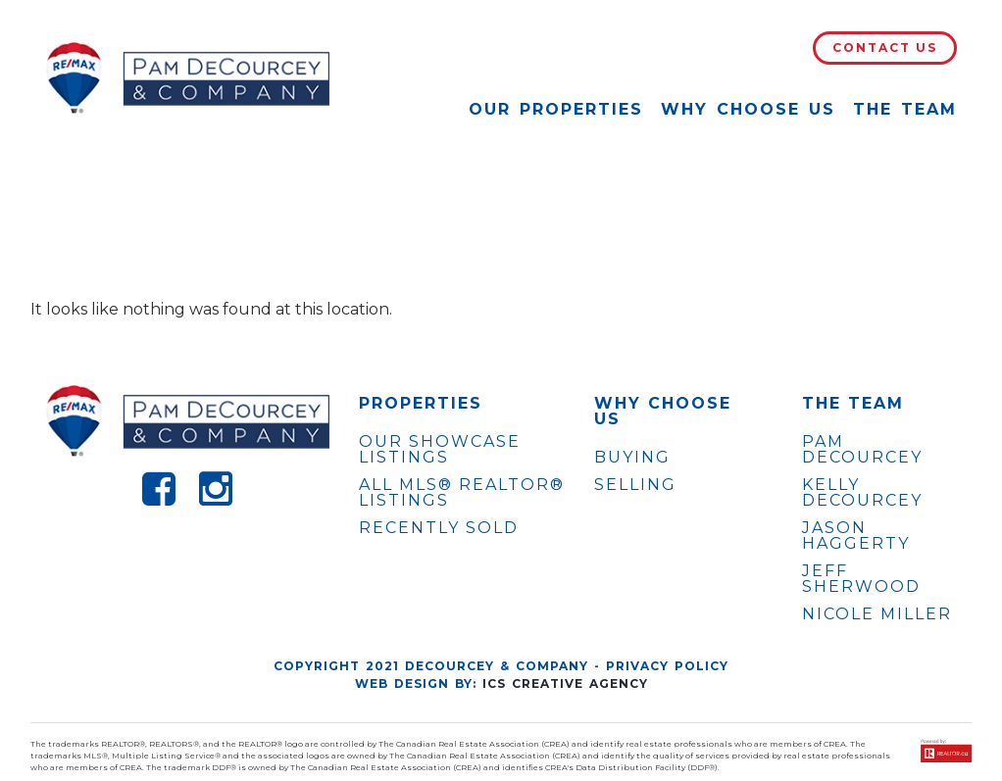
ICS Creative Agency (565, 683)
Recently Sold (439, 527)
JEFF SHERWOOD (861, 579)
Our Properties (556, 109)
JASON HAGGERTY (856, 536)
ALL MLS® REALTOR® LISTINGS (462, 492)
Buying (632, 457)
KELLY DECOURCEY (862, 493)
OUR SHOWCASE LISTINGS (440, 449)
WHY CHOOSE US (662, 411)
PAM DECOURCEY (862, 449)
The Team (905, 109)
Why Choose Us (748, 109)
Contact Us (884, 47)
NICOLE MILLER (877, 614)
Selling (635, 484)
